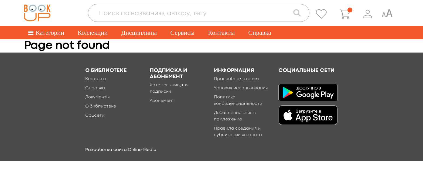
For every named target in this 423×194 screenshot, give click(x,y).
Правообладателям (236, 79)
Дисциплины (139, 32)
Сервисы (182, 32)
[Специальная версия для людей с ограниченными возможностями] (387, 14)
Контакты (221, 32)
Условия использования (241, 88)
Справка (259, 32)
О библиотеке (100, 106)
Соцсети (94, 115)
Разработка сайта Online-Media (120, 150)
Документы (97, 97)
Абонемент (162, 101)
